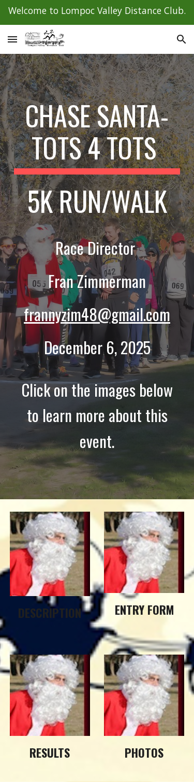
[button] (12, 39)
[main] (97, 276)
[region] (97, 12)
